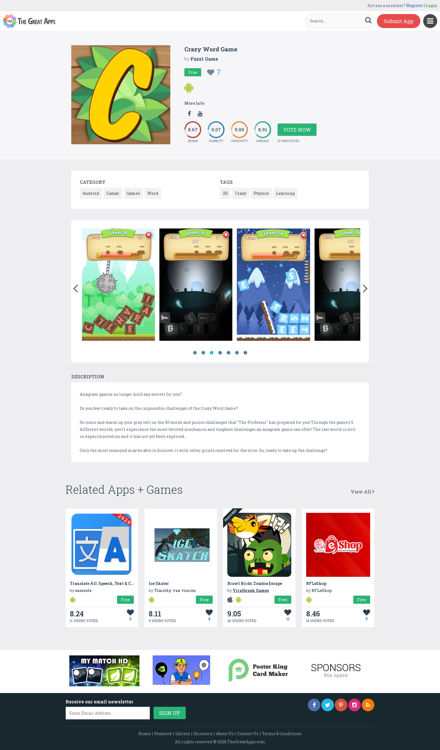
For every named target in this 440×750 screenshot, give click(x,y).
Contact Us (247, 733)
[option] (118, 285)
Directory (203, 733)
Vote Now (297, 129)
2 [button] (203, 353)
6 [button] (237, 353)
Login (431, 5)
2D (225, 193)
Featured (163, 733)
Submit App (398, 21)
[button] (75, 287)
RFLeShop (316, 583)
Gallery (182, 733)
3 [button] (211, 353)
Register (414, 5)
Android (90, 193)
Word (152, 193)
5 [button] (228, 353)
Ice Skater (159, 583)
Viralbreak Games (251, 590)
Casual (112, 193)
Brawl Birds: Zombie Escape (254, 583)
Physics (261, 193)
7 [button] (245, 353)
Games (133, 193)
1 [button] (195, 353)
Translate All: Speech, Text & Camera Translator (118, 583)
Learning (285, 193)
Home (144, 733)
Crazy (240, 193)
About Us (224, 733)
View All (362, 492)
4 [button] (220, 353)
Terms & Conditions (282, 733)
